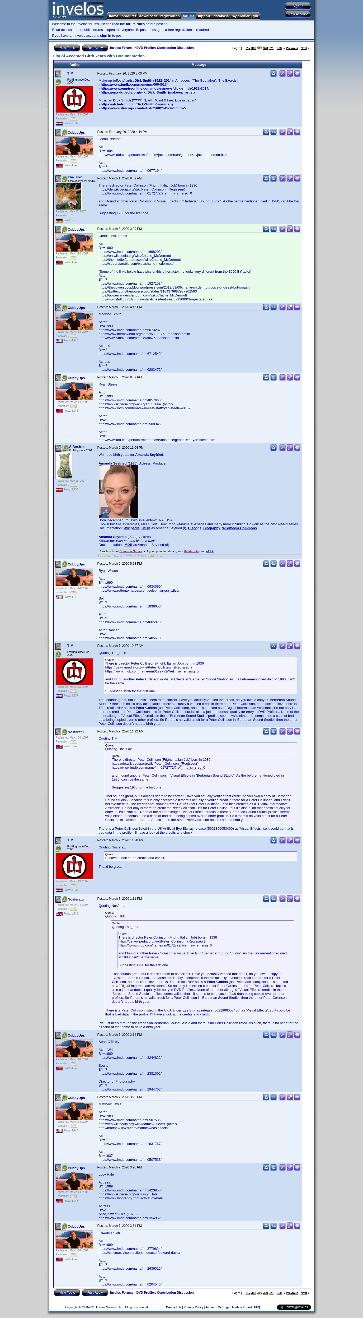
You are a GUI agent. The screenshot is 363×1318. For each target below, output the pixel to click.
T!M (70, 73)
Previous (290, 48)
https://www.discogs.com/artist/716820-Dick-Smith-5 (143, 108)
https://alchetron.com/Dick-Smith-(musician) (137, 104)
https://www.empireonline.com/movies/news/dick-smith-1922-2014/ (155, 88)
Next (305, 48)
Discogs (194, 528)
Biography (211, 528)
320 (265, 48)
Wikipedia (132, 528)
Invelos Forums (122, 48)
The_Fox (75, 177)
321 (271, 48)
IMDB (146, 528)
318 (253, 48)
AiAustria (76, 446)
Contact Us (173, 1307)
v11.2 (210, 551)
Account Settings (217, 1307)
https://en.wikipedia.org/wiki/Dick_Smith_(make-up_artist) (148, 92)
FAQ (257, 1307)
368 (279, 48)
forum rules (135, 24)
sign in (105, 36)
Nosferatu (76, 732)
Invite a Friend (242, 1307)
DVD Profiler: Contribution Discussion (165, 48)
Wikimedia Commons (239, 528)
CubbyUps (76, 132)
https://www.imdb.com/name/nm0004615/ (134, 84)
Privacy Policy (194, 1307)
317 (248, 48)
